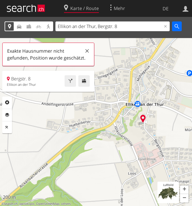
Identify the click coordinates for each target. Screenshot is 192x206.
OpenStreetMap (47, 204)
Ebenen (7, 115)
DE (166, 8)
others (66, 204)
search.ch (11, 204)
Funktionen (7, 127)
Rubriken (7, 102)
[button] (184, 189)
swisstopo (26, 204)
